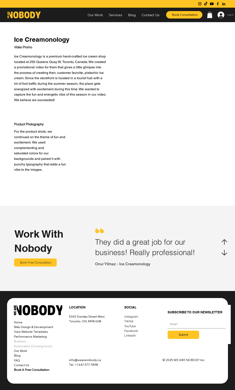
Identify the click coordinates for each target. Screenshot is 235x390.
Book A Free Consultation (31, 370)
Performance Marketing (30, 336)
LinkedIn (130, 335)
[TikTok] (206, 4)
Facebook (131, 331)
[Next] (224, 252)
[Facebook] (218, 4)
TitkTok (128, 321)
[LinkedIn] (224, 4)
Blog (17, 355)
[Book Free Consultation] (35, 262)
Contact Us (21, 365)
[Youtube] (212, 4)
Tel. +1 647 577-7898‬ (83, 365)
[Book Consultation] (184, 15)
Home (18, 322)
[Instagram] (200, 4)
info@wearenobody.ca (85, 360)
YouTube (130, 326)
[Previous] (224, 242)
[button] (115, 14)
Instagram (131, 316)
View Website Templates (31, 332)
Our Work (20, 351)
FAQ (17, 360)
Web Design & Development (33, 327)
